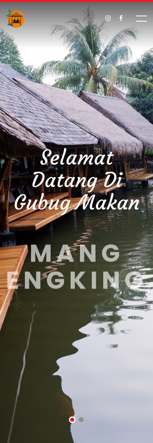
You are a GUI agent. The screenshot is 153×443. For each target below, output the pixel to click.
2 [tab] (81, 420)
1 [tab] (72, 420)
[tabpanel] (76, 221)
